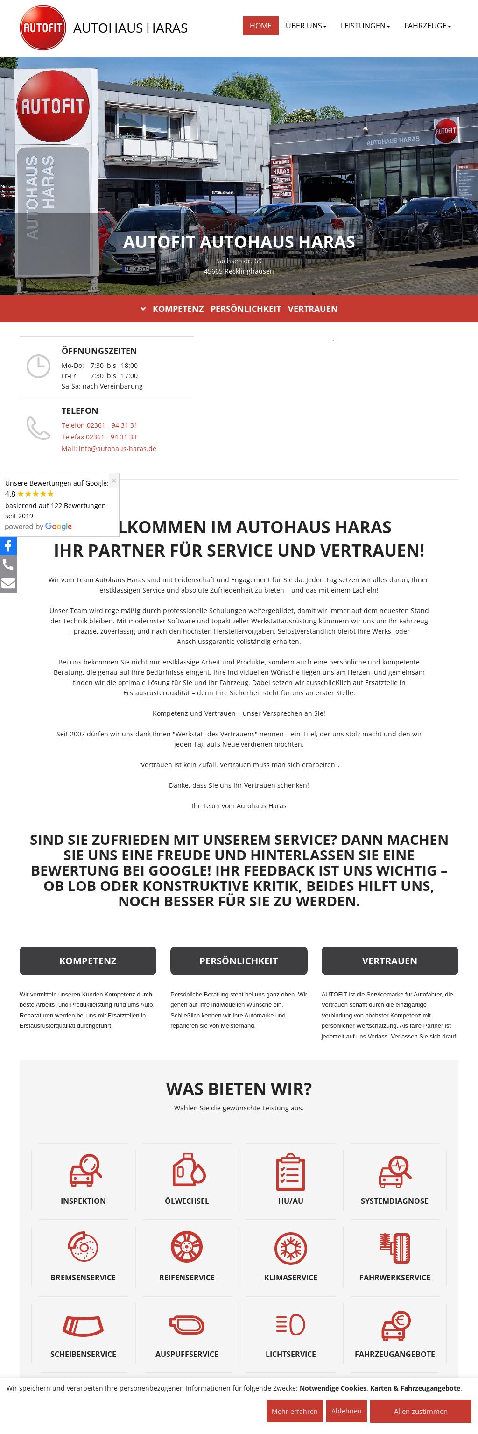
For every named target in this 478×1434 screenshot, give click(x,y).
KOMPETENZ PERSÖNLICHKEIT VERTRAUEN (239, 308)
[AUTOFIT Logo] (43, 28)
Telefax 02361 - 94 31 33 (99, 436)
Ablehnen (346, 1410)
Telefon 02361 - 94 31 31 (100, 425)
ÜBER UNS (306, 26)
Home (261, 26)
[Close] (114, 480)
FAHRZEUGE (427, 26)
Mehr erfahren (295, 1411)
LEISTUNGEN (365, 26)
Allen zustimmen (421, 1411)
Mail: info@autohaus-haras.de (109, 448)
